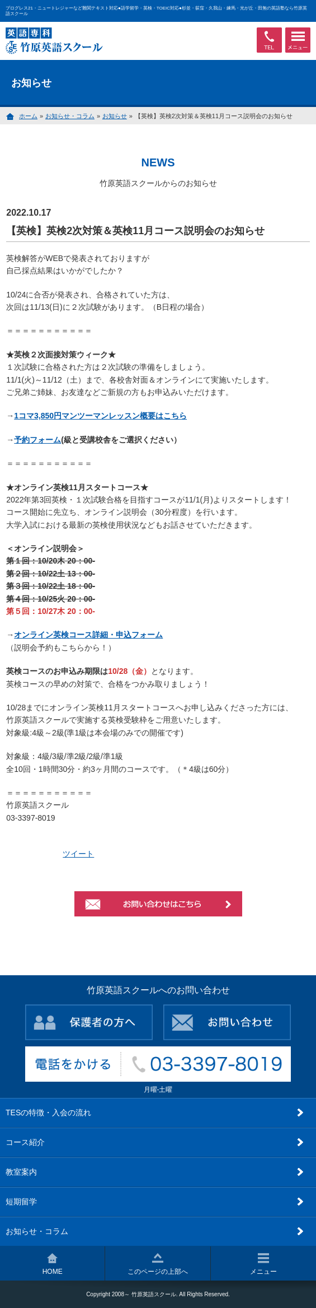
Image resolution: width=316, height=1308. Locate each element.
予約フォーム (37, 439)
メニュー (263, 1264)
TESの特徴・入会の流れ (48, 1112)
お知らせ (114, 116)
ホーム (28, 116)
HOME (53, 1264)
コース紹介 (25, 1142)
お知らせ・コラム (70, 116)
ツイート (78, 853)
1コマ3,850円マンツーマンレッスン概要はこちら (100, 415)
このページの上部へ (158, 1264)
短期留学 (21, 1201)
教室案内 (21, 1171)
